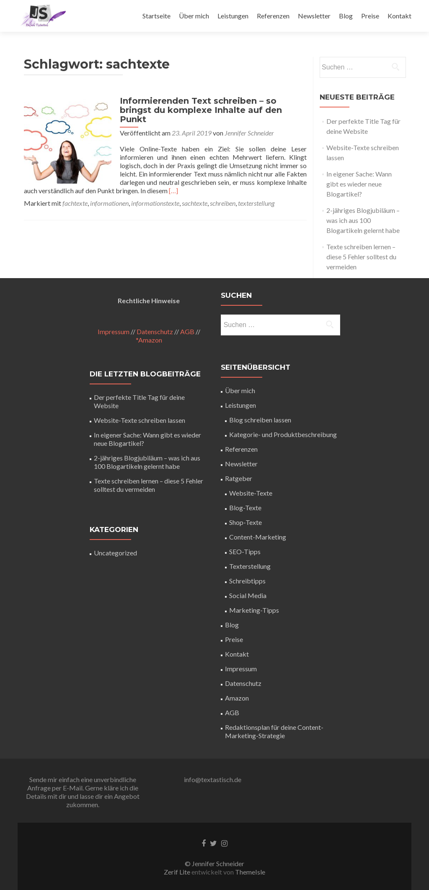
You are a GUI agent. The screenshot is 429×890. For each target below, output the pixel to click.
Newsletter (314, 16)
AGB (187, 331)
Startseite (156, 16)
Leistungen (232, 16)
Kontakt (399, 16)
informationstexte (155, 194)
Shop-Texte (245, 522)
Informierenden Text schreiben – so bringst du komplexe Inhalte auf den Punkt (211, 105)
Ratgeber (238, 478)
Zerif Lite (177, 872)
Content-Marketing (257, 537)
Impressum (113, 331)
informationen (109, 194)
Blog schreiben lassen (260, 420)
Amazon (237, 698)
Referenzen (273, 16)
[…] (265, 181)
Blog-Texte (245, 507)
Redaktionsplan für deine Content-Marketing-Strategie (274, 731)
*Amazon (149, 340)
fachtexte (75, 194)
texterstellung (256, 194)
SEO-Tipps (245, 551)
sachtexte (194, 194)
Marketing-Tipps (254, 610)
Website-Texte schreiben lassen (139, 420)
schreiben (222, 194)
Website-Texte (250, 493)
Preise (370, 16)
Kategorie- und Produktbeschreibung (283, 434)
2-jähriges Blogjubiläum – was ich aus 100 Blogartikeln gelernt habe (363, 220)
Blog (346, 16)
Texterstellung (250, 566)
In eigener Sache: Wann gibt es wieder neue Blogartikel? (359, 184)
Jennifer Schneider (245, 124)
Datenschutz (155, 331)
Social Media (247, 595)
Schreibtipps (247, 581)
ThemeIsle (250, 872)
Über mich (194, 16)
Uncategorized (115, 553)
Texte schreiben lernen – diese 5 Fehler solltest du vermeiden (361, 257)
